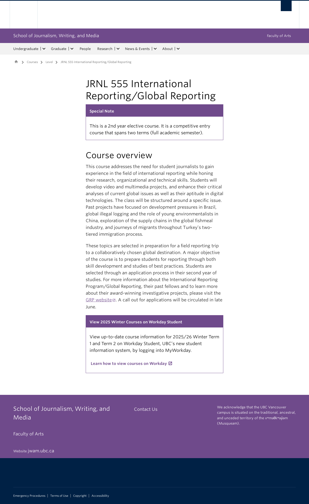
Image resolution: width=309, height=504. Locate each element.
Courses (32, 62)
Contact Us (145, 409)
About (167, 49)
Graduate (58, 49)
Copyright (80, 495)
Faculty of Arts (279, 36)
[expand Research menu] (118, 48)
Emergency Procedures (29, 495)
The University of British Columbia (23, 14)
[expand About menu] (178, 48)
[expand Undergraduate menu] (44, 48)
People (85, 49)
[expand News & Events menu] (155, 48)
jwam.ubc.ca (41, 450)
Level (49, 62)
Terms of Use (59, 495)
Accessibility (100, 495)
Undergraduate (25, 49)
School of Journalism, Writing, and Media (56, 35)
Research (104, 49)
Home (16, 61)
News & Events (137, 49)
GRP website (99, 299)
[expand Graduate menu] (72, 48)
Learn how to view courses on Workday (129, 363)
